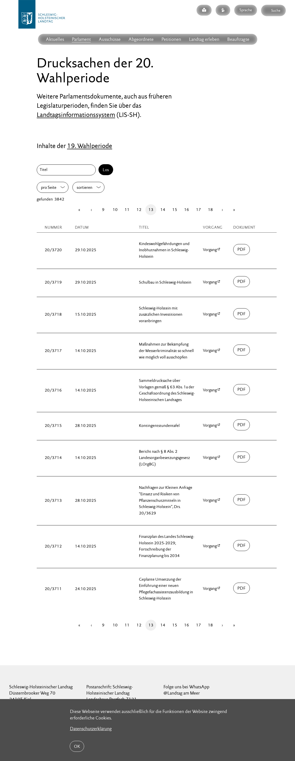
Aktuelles (55, 39)
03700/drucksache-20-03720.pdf (241, 249)
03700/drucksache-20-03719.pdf (241, 281)
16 (186, 209)
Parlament (81, 39)
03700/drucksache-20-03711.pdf (241, 588)
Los (106, 169)
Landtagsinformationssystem (76, 114)
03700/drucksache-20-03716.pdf (241, 389)
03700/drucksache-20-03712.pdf (241, 545)
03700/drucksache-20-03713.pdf (241, 499)
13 (150, 209)
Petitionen (171, 39)
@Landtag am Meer (182, 693)
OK (77, 746)
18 (210, 209)
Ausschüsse (110, 39)
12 (138, 209)
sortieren (84, 187)
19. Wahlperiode (89, 146)
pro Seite (48, 187)
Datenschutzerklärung (91, 728)
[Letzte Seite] (234, 209)
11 (127, 209)
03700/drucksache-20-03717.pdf (241, 350)
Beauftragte (238, 39)
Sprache (245, 9)
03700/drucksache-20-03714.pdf (241, 457)
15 (174, 209)
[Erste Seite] (79, 209)
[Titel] (67, 169)
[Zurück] (91, 209)
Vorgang (210, 249)
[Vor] (222, 209)
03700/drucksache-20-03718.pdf (241, 313)
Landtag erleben (204, 39)
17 (198, 209)
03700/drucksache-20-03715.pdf (241, 424)
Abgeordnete (141, 39)
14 (162, 209)
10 (115, 209)
